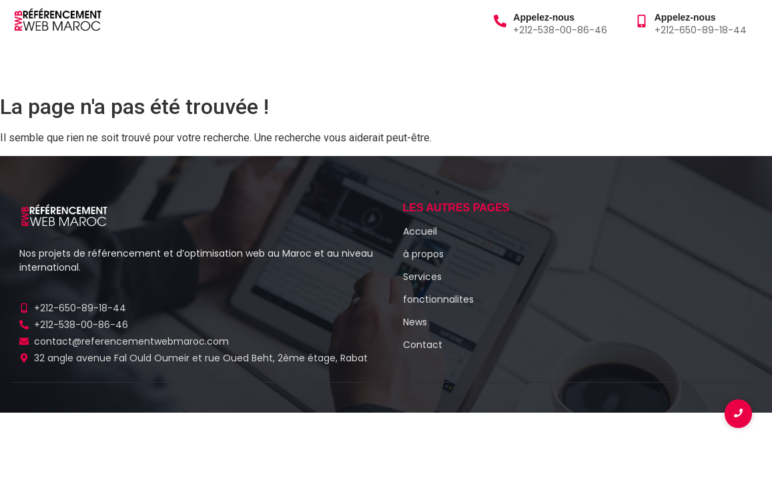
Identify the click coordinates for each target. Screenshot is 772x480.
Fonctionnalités (289, 66)
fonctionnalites (438, 299)
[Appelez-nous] (500, 22)
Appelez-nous (543, 17)
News (415, 322)
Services (166, 66)
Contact (371, 66)
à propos (97, 66)
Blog (217, 66)
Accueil (35, 66)
